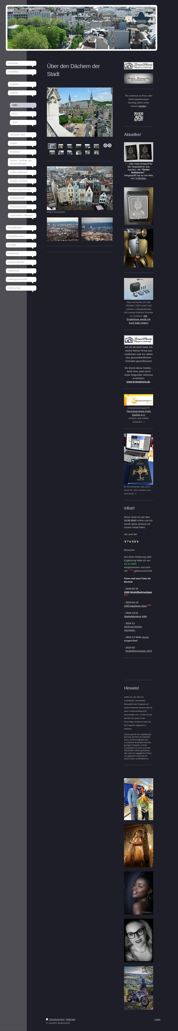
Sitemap (70, 1019)
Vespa (145, 637)
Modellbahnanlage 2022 (138, 651)
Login (157, 1019)
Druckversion (55, 1019)
